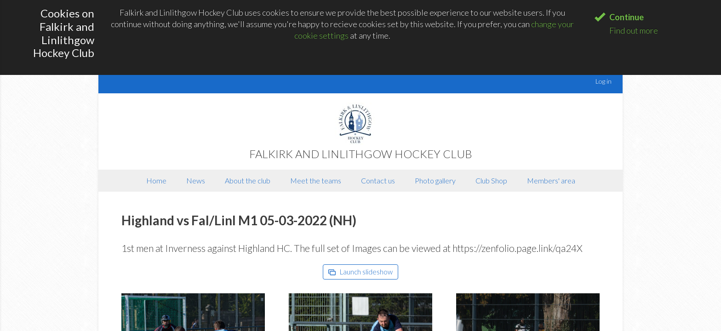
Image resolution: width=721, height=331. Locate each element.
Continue (626, 17)
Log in (603, 81)
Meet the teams (315, 180)
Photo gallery (435, 180)
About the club (247, 180)
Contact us (378, 180)
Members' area (551, 180)
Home (156, 180)
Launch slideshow (360, 272)
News (195, 180)
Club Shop (491, 180)
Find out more (633, 30)
